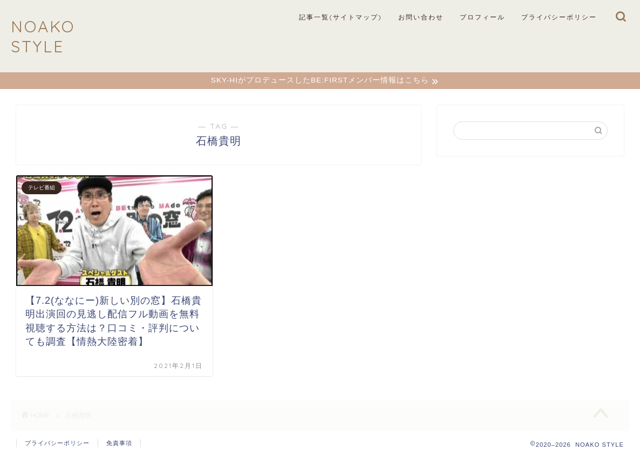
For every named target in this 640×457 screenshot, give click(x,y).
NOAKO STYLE (43, 36)
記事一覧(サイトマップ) (340, 17)
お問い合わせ (421, 17)
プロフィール (482, 17)
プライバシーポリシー (559, 17)
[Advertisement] (530, 243)
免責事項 (119, 444)
